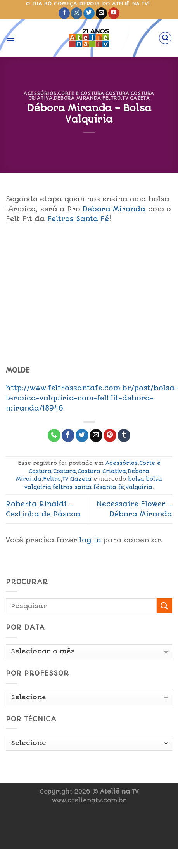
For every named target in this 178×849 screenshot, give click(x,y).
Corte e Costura (81, 93)
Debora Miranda (77, 98)
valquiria (139, 487)
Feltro (111, 98)
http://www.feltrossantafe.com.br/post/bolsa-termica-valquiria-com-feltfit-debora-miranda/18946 (92, 398)
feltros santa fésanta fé (88, 487)
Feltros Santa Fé (78, 219)
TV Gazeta (136, 98)
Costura (117, 93)
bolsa (136, 479)
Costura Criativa (102, 471)
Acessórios (40, 93)
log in (90, 540)
